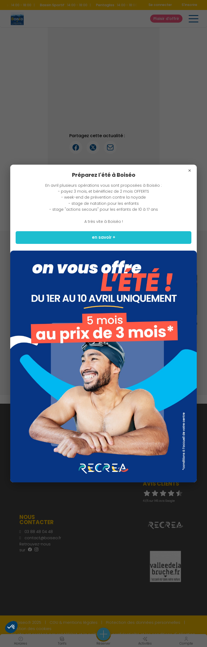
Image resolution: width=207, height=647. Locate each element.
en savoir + (103, 237)
